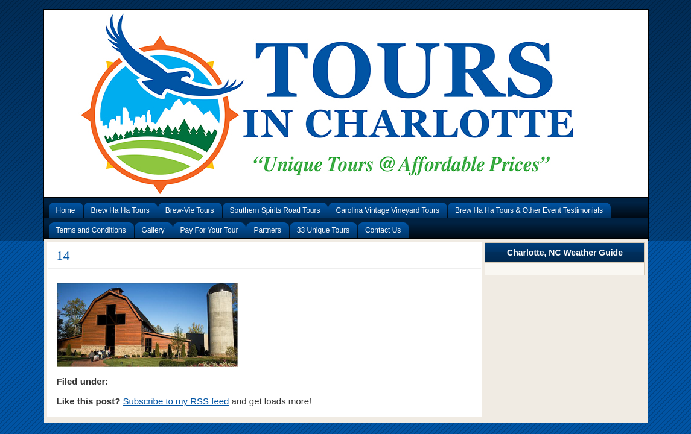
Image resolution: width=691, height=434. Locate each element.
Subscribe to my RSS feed (176, 401)
